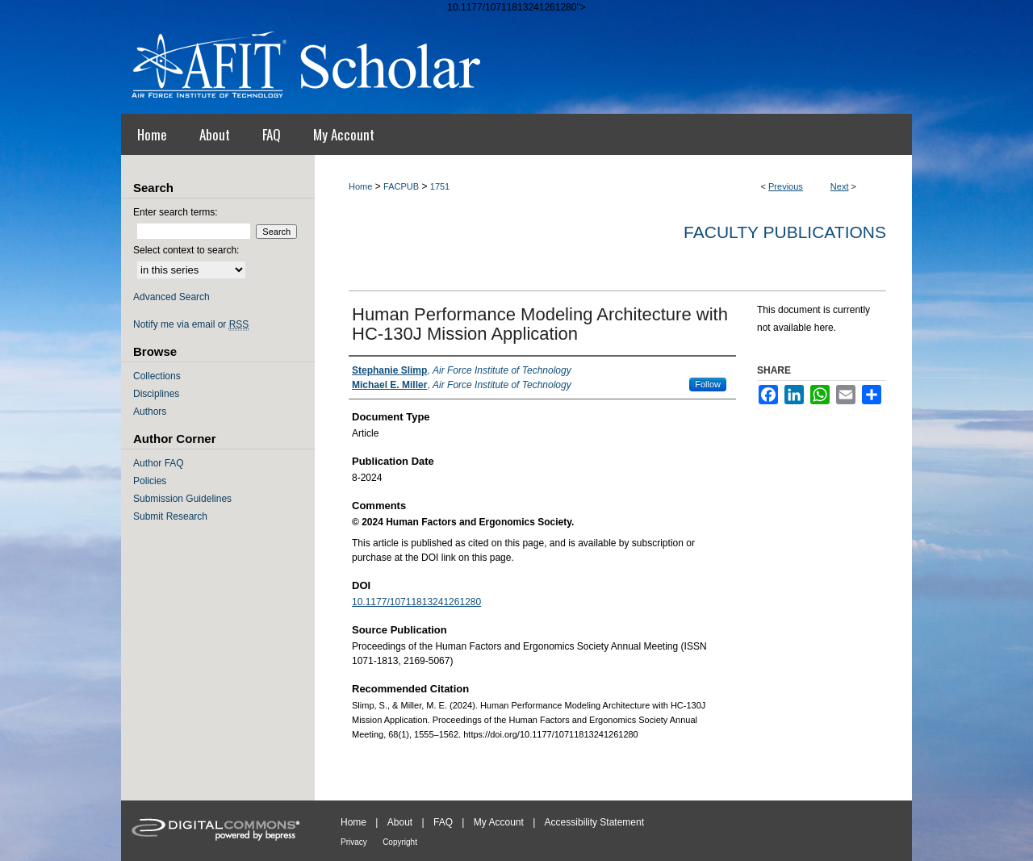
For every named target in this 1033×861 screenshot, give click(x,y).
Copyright (400, 842)
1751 (440, 186)
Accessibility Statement (594, 822)
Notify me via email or (191, 324)
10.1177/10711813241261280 (416, 602)
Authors (149, 411)
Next (839, 186)
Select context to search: (186, 250)
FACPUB (401, 186)
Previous (785, 186)
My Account (499, 822)
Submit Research (170, 516)
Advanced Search (171, 297)
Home (360, 186)
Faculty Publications (785, 232)
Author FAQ (158, 463)
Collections (157, 376)
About (399, 822)
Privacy (354, 842)
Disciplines (156, 393)
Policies (149, 481)
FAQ (443, 822)
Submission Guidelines (182, 498)
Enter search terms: (175, 212)
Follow (708, 384)
